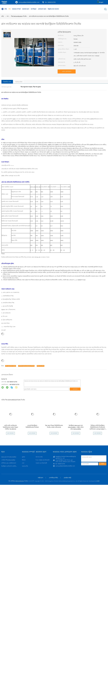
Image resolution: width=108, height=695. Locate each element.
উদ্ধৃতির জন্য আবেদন (53, 9)
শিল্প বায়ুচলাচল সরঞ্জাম (10, 366)
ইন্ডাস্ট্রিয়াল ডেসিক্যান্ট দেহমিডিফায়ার (10, 466)
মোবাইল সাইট (67, 477)
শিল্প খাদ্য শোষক (40, 366)
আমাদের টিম (25, 466)
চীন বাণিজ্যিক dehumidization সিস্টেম (18, 481)
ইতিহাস (24, 460)
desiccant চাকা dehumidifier (8, 457)
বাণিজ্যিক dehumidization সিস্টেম (26, 366)
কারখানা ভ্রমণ (25, 9)
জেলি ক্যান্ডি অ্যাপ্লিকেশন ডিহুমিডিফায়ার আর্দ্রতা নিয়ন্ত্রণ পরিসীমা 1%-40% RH (10, 427)
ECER (98, 481)
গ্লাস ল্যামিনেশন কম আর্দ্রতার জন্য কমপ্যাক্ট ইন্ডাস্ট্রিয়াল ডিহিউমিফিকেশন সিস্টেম (49, 16)
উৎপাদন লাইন (39, 457)
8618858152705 (14, 384)
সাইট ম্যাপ (40, 477)
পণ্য (9, 9)
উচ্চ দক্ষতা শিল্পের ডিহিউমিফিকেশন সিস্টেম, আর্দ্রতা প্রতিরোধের (54, 426)
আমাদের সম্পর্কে (16, 9)
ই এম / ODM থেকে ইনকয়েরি (42, 460)
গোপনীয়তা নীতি (53, 477)
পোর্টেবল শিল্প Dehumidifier (8, 460)
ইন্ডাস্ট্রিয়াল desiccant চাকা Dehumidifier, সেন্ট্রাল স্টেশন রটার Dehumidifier (76, 427)
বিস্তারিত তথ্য (7, 82)
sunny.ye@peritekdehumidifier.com (29, 2)
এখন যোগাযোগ (66, 71)
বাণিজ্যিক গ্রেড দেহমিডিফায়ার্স (8, 463)
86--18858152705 (50, 2)
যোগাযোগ (75, 389)
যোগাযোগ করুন (42, 9)
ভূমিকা (23, 457)
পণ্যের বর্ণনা (18, 82)
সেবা (23, 463)
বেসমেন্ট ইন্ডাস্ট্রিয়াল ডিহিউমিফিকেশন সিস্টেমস (32, 426)
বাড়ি (4, 9)
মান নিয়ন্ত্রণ (33, 9)
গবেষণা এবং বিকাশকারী (41, 463)
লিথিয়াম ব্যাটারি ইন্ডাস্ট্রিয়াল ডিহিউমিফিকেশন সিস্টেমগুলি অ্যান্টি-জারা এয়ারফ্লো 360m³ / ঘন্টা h (98, 428)
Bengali (101, 2)
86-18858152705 (12, 382)
